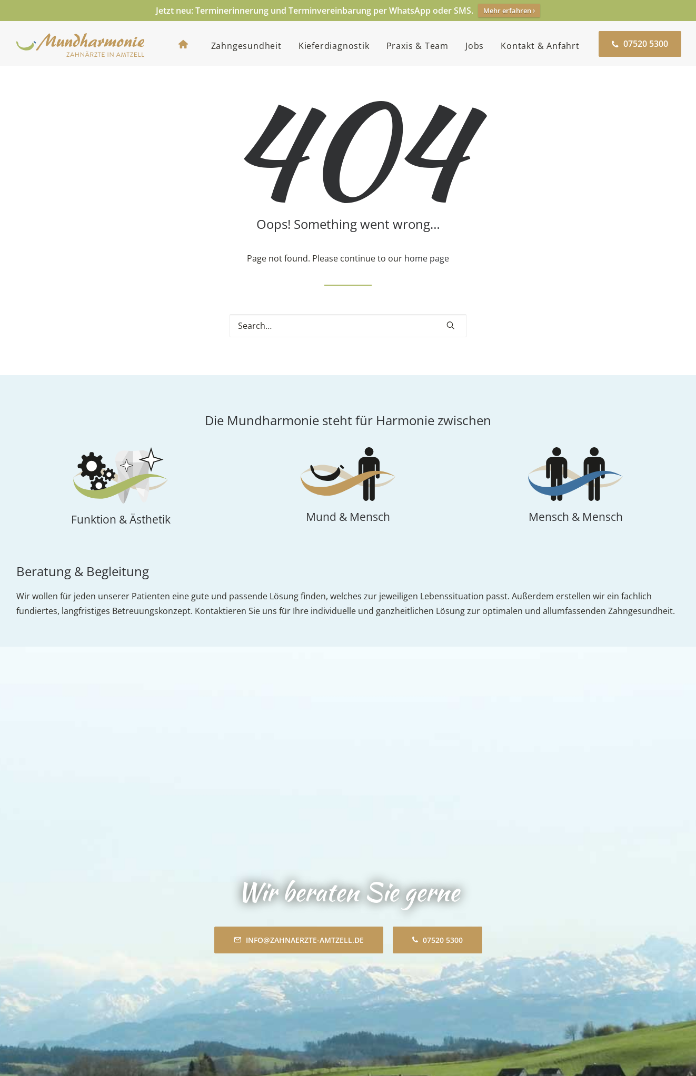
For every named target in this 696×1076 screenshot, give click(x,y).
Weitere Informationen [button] (523, 968)
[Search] (348, 336)
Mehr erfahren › (509, 10)
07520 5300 (72, 1003)
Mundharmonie (207, 926)
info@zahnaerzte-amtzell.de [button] (299, 788)
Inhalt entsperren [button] (523, 943)
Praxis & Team (417, 46)
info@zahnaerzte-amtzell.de (99, 1017)
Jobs (474, 46)
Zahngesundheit (246, 46)
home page (426, 269)
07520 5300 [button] (437, 788)
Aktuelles (195, 1003)
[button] (450, 335)
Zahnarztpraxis (45, 926)
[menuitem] (186, 43)
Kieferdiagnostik (334, 46)
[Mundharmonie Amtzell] (80, 44)
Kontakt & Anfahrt (540, 46)
